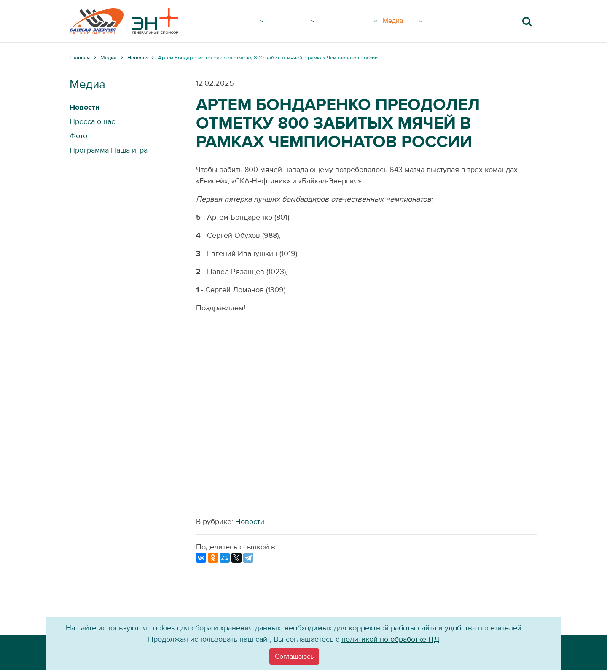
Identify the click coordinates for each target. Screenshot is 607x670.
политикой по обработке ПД (390, 639)
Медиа (414, 21)
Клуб (252, 21)
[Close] (294, 656)
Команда (297, 21)
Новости (249, 522)
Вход (448, 21)
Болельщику (358, 21)
